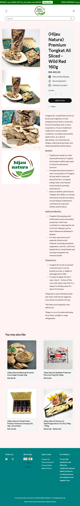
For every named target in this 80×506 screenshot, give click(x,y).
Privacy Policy (47, 465)
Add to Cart (60, 100)
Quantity (51, 90)
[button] (6, 11)
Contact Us (46, 459)
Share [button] (51, 107)
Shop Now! (49, 2)
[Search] (71, 18)
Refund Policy (47, 468)
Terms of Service (48, 462)
